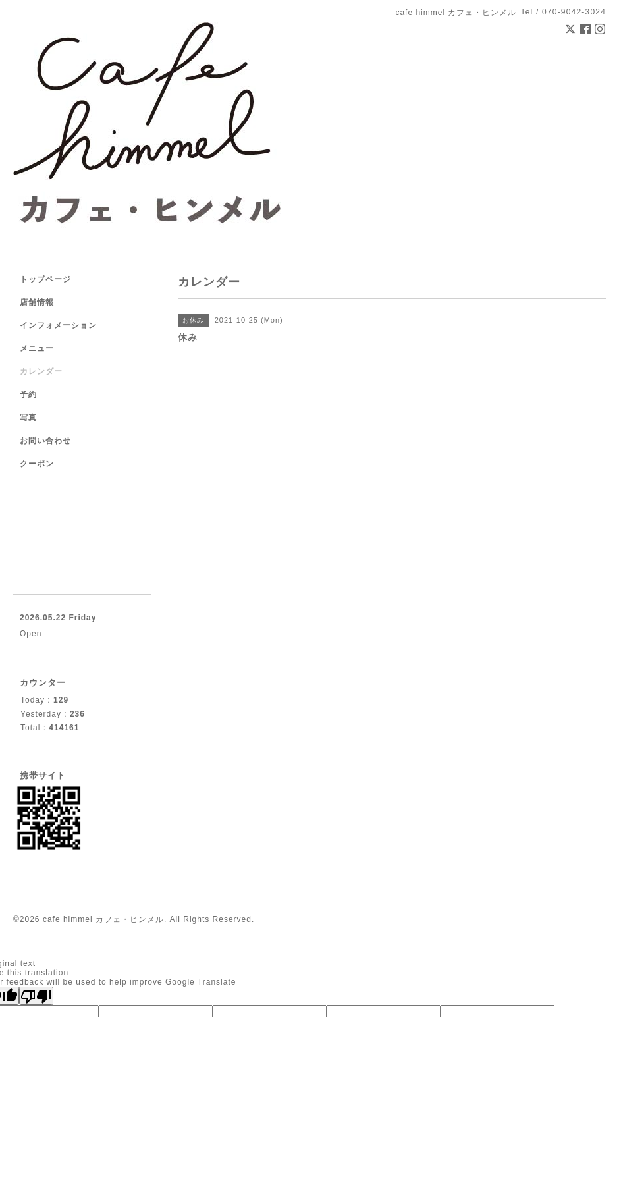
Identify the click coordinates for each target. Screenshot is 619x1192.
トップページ (45, 279)
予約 (28, 394)
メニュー (37, 348)
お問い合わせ (45, 440)
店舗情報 (37, 302)
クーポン (37, 463)
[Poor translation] (36, 996)
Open (30, 633)
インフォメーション (58, 325)
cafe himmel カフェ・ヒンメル (103, 919)
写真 (28, 417)
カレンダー (41, 371)
